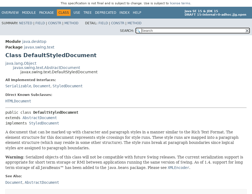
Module (29, 13)
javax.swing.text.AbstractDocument (46, 67)
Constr (54, 23)
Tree (87, 13)
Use (77, 13)
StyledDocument (68, 86)
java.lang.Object (20, 63)
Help (137, 13)
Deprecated (105, 13)
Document (41, 86)
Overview (10, 13)
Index (124, 13)
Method (71, 23)
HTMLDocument (18, 101)
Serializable (18, 86)
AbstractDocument (40, 118)
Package (46, 13)
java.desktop (34, 41)
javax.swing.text (39, 47)
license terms (180, 3)
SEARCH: (127, 31)
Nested (25, 23)
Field (40, 23)
